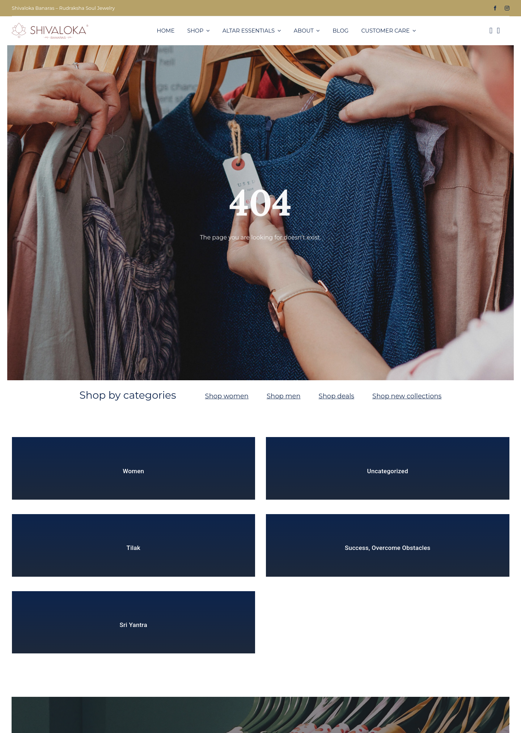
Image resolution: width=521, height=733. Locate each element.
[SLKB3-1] (50, 25)
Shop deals (337, 396)
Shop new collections (406, 396)
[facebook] (495, 8)
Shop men (284, 396)
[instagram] (507, 8)
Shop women (227, 396)
